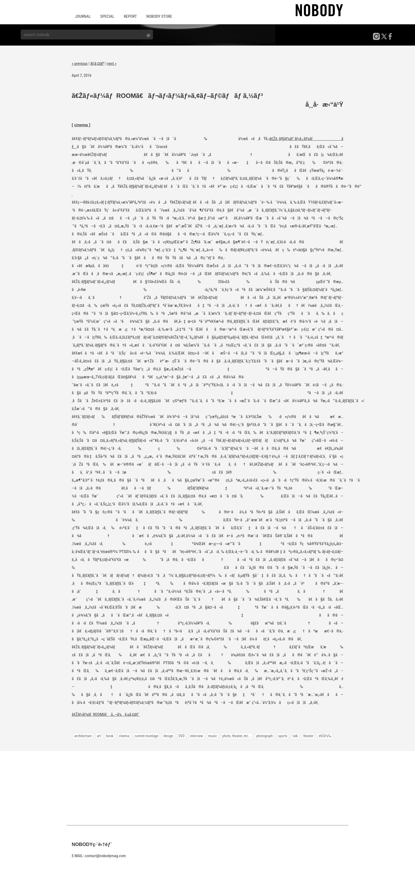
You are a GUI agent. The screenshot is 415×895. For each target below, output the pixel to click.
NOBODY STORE (156, 16)
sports (279, 736)
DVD (180, 736)
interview (194, 736)
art (99, 736)
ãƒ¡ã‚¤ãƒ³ (98, 63)
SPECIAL (106, 16)
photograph (261, 736)
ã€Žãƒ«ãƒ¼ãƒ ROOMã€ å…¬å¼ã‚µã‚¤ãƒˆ (106, 714)
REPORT (129, 16)
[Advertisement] (207, 787)
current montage (145, 736)
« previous (80, 63)
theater (305, 736)
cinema (81, 124)
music (210, 736)
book (109, 736)
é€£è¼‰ (321, 736)
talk (291, 736)
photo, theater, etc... (234, 736)
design (167, 736)
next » (111, 63)
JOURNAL (82, 16)
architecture (82, 736)
